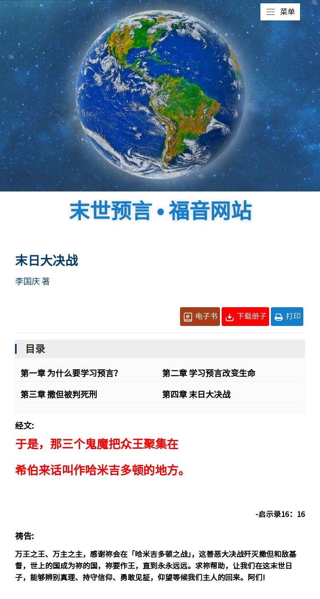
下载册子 (245, 317)
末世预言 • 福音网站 (160, 210)
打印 (287, 317)
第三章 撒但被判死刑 (58, 394)
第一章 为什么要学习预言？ (71, 373)
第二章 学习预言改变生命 (208, 373)
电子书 (200, 317)
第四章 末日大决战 (196, 394)
